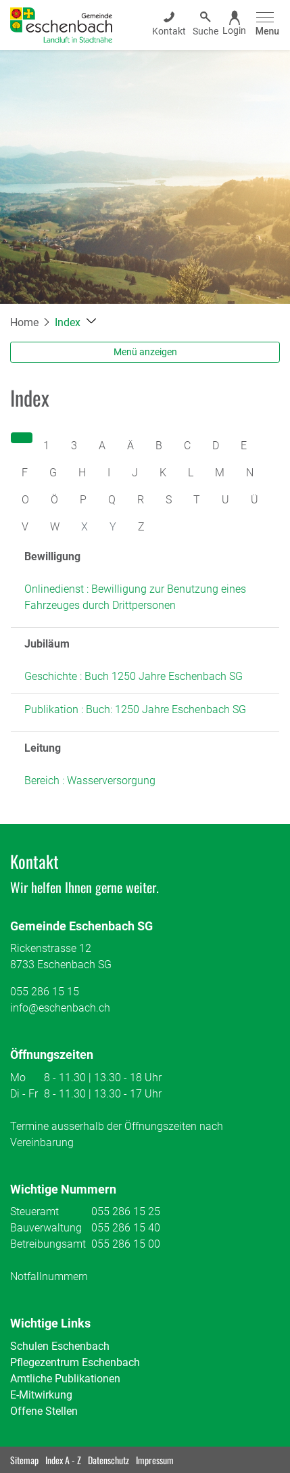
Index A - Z (63, 1460)
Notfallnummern (49, 1276)
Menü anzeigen (145, 351)
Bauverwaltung (46, 1227)
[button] (75, 322)
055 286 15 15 (44, 991)
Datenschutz (108, 1460)
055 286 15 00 (125, 1244)
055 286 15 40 (125, 1227)
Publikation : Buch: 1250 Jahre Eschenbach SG (135, 709)
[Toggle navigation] (265, 24)
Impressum (155, 1460)
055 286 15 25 (125, 1211)
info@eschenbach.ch (60, 1007)
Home (24, 322)
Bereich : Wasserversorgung (89, 780)
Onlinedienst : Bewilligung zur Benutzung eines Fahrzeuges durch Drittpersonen (135, 597)
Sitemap (24, 1460)
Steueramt (34, 1211)
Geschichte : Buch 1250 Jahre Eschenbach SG (133, 676)
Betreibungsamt (48, 1244)
